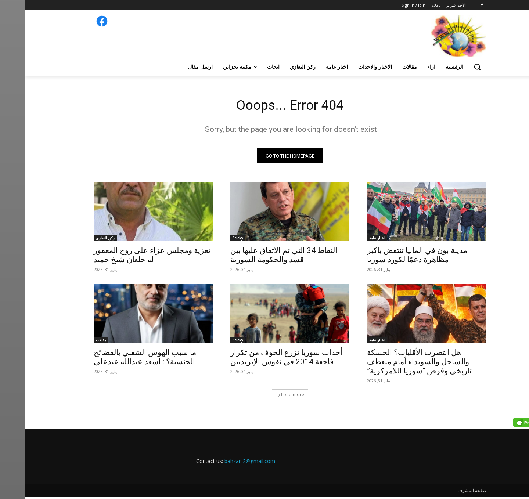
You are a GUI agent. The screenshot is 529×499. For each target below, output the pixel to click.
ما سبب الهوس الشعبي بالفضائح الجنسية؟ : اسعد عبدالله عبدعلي (119, 359)
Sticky (212, 239)
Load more (266, 396)
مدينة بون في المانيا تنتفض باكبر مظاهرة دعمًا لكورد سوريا (392, 257)
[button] (452, 67)
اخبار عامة (351, 239)
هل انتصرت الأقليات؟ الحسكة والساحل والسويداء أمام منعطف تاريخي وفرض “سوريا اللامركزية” (394, 363)
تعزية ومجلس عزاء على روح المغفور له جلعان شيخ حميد (126, 257)
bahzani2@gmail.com (224, 462)
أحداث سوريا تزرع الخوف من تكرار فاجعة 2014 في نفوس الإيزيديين (261, 359)
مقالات (76, 341)
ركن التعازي (80, 239)
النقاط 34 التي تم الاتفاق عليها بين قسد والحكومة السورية (258, 257)
